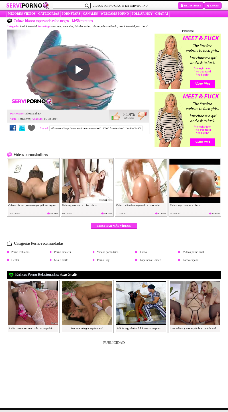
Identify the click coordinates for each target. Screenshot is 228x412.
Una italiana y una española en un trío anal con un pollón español (195, 328)
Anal (22, 26)
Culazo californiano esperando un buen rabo (138, 205)
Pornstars (71, 13)
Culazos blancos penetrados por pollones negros (32, 205)
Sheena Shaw (33, 113)
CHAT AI (161, 13)
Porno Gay (103, 260)
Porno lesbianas (20, 252)
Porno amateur (62, 252)
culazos (96, 26)
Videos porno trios (107, 252)
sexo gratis (68, 274)
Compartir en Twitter (22, 128)
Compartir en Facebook (13, 128)
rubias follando (109, 26)
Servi (24, 5)
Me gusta (116, 116)
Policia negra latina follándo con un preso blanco (141, 328)
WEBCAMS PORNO (114, 13)
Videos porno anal (193, 252)
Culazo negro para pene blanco (185, 205)
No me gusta (142, 116)
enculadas (68, 26)
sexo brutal (142, 26)
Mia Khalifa (61, 260)
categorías (48, 13)
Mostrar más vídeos (114, 225)
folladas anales (82, 26)
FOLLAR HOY (142, 13)
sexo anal (56, 26)
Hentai (15, 260)
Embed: (45, 128)
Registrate (190, 5)
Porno (143, 252)
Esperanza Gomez (150, 260)
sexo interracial (127, 26)
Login (213, 5)
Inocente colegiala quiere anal (87, 328)
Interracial (31, 26)
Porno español (191, 260)
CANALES (90, 13)
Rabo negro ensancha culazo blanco (80, 205)
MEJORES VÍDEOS (22, 13)
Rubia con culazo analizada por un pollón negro (33, 328)
